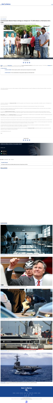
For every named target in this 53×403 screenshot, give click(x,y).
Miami (9, 159)
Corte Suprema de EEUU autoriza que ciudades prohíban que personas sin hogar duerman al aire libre (14, 164)
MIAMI (2, 65)
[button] (23, 62)
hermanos (12, 159)
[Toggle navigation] (1, 4)
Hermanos (49, 65)
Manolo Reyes (10, 65)
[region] (26, 11)
